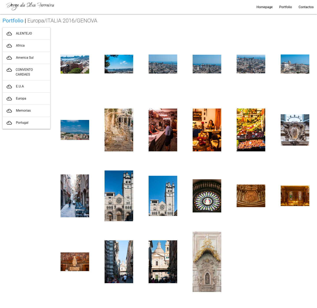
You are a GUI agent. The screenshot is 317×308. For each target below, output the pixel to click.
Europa (16, 98)
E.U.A (15, 86)
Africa (15, 45)
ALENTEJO (19, 33)
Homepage (264, 7)
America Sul (19, 57)
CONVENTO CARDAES (19, 72)
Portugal (17, 122)
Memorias (18, 110)
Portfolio (285, 7)
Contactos (306, 7)
